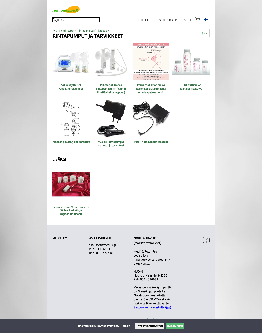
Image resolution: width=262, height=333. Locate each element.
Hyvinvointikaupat (64, 31)
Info (187, 20)
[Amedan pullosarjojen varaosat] (71, 126)
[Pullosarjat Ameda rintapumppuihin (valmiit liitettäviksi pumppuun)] (111, 70)
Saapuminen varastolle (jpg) (152, 307)
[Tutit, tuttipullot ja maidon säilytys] (191, 70)
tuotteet (146, 20)
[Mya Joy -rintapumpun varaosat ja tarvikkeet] (111, 126)
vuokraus (168, 20)
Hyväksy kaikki (175, 325)
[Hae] (76, 19)
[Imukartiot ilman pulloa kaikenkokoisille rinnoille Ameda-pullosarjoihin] (151, 70)
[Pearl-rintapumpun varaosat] (151, 126)
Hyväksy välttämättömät (150, 325)
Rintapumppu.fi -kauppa (93, 31)
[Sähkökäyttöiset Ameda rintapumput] (71, 70)
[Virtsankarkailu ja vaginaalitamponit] (71, 192)
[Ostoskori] (197, 21)
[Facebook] (206, 240)
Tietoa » (125, 326)
